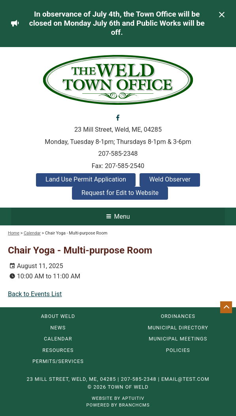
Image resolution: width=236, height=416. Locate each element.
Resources (58, 350)
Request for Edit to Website (120, 193)
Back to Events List (35, 294)
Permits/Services (58, 361)
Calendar (32, 233)
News (58, 328)
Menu (118, 216)
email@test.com (185, 379)
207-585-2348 (118, 153)
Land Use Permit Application (85, 179)
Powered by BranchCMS (117, 405)
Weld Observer (170, 179)
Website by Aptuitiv (118, 398)
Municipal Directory (178, 328)
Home (13, 233)
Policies (178, 350)
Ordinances (178, 316)
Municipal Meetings (178, 339)
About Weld (58, 316)
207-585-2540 (124, 166)
